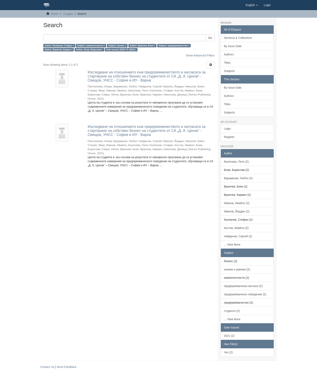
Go (210, 37)
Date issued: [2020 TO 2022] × (121, 49)
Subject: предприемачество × (173, 45)
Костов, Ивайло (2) (236, 228)
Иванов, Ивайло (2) (236, 203)
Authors (229, 54)
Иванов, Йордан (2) (236, 211)
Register (229, 137)
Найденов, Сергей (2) (238, 236)
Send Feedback (66, 367)
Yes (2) (228, 352)
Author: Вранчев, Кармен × (58, 49)
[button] (252, 5)
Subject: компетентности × (91, 45)
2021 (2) (229, 335)
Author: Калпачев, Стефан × (59, 45)
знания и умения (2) (237, 269)
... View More (232, 244)
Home (54, 13)
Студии (68, 13)
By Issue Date (233, 46)
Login (227, 128)
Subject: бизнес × (117, 45)
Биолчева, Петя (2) (236, 161)
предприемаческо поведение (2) (245, 294)
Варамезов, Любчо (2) (238, 178)
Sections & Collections (238, 37)
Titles (227, 62)
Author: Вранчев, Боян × (142, 45)
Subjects (229, 71)
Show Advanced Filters (200, 55)
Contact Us (47, 367)
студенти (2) (232, 310)
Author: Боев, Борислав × (89, 49)
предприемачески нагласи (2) (243, 286)
